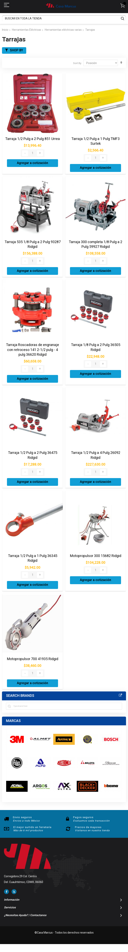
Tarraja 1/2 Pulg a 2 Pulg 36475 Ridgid (32, 455)
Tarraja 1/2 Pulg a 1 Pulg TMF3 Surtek (95, 141)
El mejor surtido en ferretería (32, 827)
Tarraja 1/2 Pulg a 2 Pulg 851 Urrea (32, 139)
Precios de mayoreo (88, 827)
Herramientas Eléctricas (26, 30)
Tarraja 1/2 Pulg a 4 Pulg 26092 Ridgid (95, 455)
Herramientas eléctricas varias (63, 30)
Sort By (77, 63)
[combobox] (64, 18)
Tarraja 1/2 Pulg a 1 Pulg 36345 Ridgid (32, 558)
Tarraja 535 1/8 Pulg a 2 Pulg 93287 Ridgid (33, 244)
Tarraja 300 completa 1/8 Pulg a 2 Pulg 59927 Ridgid (95, 244)
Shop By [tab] (16, 50)
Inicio (5, 30)
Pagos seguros (83, 817)
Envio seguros (22, 817)
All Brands (120, 695)
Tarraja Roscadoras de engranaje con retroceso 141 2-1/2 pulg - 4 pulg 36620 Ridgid (32, 349)
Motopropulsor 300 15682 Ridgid (95, 556)
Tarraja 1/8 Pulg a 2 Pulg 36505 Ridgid (95, 347)
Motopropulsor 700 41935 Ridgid (32, 659)
